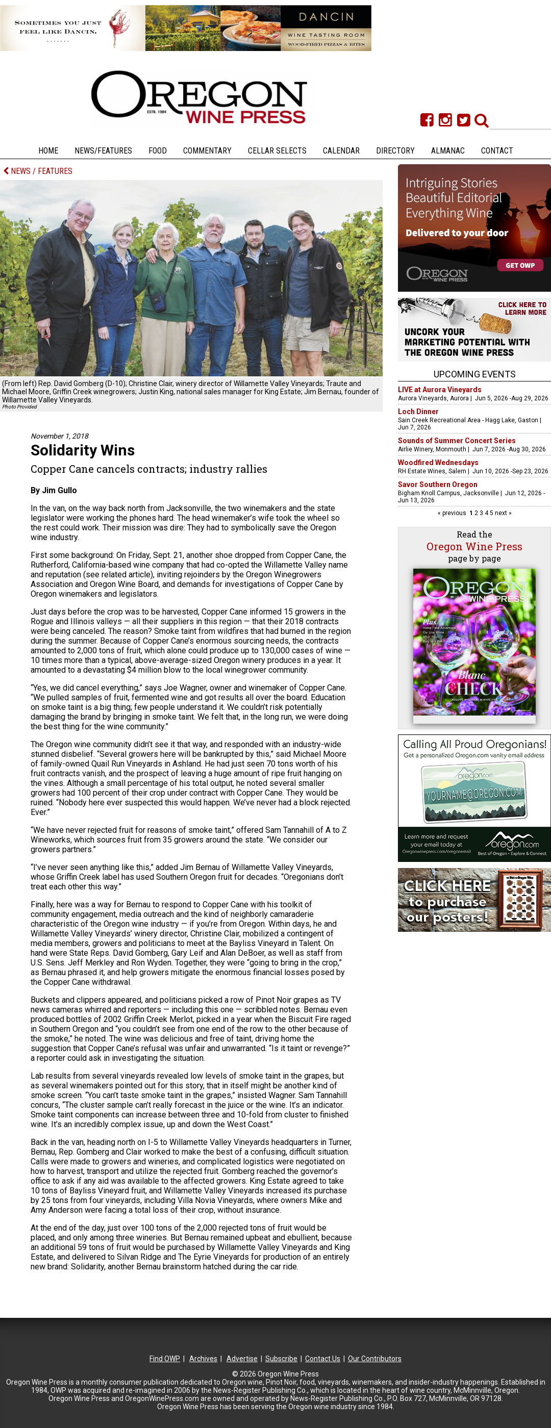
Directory (395, 151)
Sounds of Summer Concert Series (457, 441)
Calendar (341, 151)
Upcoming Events (475, 374)
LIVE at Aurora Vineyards (440, 390)
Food (157, 151)
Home (48, 151)
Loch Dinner (418, 411)
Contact (497, 151)
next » (502, 513)
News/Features (103, 151)
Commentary (207, 151)
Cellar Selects (277, 151)
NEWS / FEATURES (37, 171)
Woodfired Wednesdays (438, 462)
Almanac (448, 151)
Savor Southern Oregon (438, 484)
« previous (453, 513)
